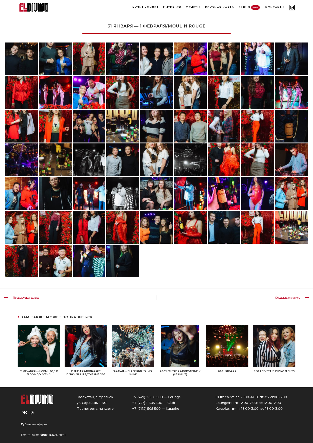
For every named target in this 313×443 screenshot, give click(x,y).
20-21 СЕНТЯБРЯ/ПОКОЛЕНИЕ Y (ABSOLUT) (180, 373)
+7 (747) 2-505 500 (147, 397)
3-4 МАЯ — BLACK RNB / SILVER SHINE (133, 373)
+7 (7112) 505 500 (146, 409)
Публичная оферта (34, 424)
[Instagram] (32, 412)
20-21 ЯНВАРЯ (227, 371)
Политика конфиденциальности (43, 434)
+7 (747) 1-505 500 (147, 403)
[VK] (24, 412)
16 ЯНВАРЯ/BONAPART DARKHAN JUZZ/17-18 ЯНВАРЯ (85, 373)
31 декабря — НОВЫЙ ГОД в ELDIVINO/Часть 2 (39, 373)
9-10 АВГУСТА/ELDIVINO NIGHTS (274, 371)
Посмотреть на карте (95, 409)
